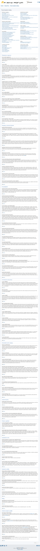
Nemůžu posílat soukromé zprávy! (24, 22)
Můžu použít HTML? (4, 46)
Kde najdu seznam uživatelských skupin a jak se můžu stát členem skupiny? (28, 16)
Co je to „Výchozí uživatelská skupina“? (25, 18)
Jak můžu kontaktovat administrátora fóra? (25, 48)
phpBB (25, 155)
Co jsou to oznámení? (4, 49)
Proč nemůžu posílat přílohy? (5, 37)
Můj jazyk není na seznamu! (5, 26)
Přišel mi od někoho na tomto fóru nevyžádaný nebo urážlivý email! (29, 23)
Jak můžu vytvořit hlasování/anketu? (6, 34)
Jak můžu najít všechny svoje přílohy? (25, 42)
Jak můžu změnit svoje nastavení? (6, 22)
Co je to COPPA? (4, 13)
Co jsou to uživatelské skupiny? (24, 14)
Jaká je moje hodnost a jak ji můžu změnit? (7, 28)
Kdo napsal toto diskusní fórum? (24, 45)
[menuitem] (38, 2)
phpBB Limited (32, 513)
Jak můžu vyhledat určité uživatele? (24, 33)
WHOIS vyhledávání (25, 527)
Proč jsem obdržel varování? (5, 38)
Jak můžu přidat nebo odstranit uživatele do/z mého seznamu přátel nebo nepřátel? (29, 28)
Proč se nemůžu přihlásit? (5, 16)
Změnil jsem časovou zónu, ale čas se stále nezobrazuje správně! (10, 25)
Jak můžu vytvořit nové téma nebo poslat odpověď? (8, 32)
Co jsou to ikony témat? (5, 51)
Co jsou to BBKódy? (4, 45)
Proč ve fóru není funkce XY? (24, 46)
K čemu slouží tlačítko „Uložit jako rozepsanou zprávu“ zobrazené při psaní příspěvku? (10, 40)
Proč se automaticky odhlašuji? (6, 18)
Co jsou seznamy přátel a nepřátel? (24, 26)
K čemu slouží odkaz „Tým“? (24, 19)
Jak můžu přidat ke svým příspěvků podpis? (7, 33)
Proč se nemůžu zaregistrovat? (6, 14)
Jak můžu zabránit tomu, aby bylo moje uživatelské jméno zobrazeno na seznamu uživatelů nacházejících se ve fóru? (11, 23)
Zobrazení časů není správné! (5, 24)
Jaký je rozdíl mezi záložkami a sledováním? (26, 36)
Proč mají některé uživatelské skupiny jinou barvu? (26, 17)
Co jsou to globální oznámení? (6, 48)
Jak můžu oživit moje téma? (5, 42)
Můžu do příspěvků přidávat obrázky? (7, 47)
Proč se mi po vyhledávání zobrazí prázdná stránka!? (27, 32)
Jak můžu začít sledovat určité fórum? (25, 38)
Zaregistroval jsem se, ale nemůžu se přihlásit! (8, 15)
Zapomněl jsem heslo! (5, 17)
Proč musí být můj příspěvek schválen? (7, 41)
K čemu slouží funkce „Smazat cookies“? (7, 19)
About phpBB (6, 515)
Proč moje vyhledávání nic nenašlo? (24, 31)
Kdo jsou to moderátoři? (23, 13)
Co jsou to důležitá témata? (5, 50)
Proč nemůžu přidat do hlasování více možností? (8, 35)
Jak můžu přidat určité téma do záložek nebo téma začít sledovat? (28, 37)
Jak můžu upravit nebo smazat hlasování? (7, 36)
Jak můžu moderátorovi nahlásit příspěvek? (7, 39)
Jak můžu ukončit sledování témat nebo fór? (26, 39)
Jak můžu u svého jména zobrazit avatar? (7, 27)
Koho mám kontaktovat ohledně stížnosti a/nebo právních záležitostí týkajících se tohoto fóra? (29, 47)
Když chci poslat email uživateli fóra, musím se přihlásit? (9, 29)
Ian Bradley (22, 547)
